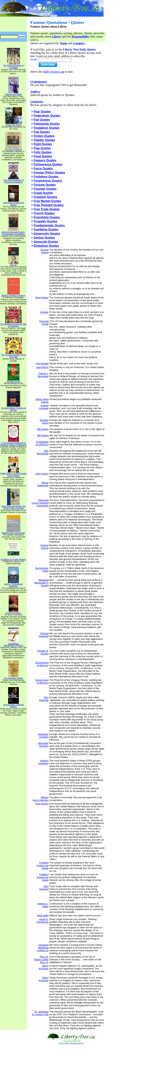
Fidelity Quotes (44, 140)
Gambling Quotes (46, 229)
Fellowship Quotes (47, 123)
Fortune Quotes (45, 184)
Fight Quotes (43, 144)
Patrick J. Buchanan (43, 375)
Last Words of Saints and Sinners (13, 203)
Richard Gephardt (44, 635)
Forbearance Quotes (48, 164)
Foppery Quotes (45, 160)
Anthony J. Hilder (42, 905)
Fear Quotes (42, 111)
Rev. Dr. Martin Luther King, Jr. (41, 959)
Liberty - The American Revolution (13, 584)
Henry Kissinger (43, 967)
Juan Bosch (42, 367)
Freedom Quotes (45, 197)
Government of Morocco (42, 664)
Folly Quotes (43, 152)
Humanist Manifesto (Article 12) (43, 948)
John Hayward (44, 887)
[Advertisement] (71, 1055)
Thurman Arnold (44, 322)
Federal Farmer (44, 546)
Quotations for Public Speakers (13, 558)
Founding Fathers (13, 612)
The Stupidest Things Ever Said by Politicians (13, 324)
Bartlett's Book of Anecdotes (13, 532)
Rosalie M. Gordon (42, 652)
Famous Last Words (13, 93)
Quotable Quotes (13, 380)
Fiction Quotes (44, 136)
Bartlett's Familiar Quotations (13, 295)
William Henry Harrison (40, 799)
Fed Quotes (42, 119)
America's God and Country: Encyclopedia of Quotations (13, 232)
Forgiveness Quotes (48, 180)
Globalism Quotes (46, 245)
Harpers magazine (43, 762)
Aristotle (44, 312)
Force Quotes (43, 168)
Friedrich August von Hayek (43, 865)
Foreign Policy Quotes (49, 172)
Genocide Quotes (46, 241)
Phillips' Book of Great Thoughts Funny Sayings (13, 474)
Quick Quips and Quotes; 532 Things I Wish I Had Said (13, 506)
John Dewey (42, 473)
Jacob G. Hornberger (42, 920)
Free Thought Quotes (49, 205)
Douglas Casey (44, 421)
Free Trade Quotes (47, 209)
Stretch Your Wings (13, 124)
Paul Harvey (42, 803)
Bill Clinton (42, 429)
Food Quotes (43, 156)
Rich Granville (44, 699)
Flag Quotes (42, 148)
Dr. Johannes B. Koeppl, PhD (40, 1013)
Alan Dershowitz (43, 452)
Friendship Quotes (47, 217)
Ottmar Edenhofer (43, 484)
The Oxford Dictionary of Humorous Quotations (13, 180)
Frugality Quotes (45, 221)
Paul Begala (42, 363)
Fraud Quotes (43, 192)
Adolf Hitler (43, 915)
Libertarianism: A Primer (13, 644)
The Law (13, 264)
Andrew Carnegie (44, 407)
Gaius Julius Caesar (42, 400)
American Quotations (13, 148)
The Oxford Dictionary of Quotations (13, 66)
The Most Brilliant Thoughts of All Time (13, 408)
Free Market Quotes (47, 201)
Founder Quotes (45, 188)
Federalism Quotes (47, 115)
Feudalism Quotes (46, 127)
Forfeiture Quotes (46, 176)
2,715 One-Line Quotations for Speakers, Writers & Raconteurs (13, 443)
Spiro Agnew (42, 297)
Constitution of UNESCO (42, 443)
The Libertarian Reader (13, 677)
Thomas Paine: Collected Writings (13, 705)
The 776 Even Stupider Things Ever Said (13, 355)
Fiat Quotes (42, 131)
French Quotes (44, 213)
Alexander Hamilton (43, 735)
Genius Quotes (44, 237)
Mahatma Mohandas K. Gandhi (41, 583)
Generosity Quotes (47, 233)
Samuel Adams (44, 251)
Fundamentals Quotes (49, 225)
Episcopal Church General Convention (40, 503)
